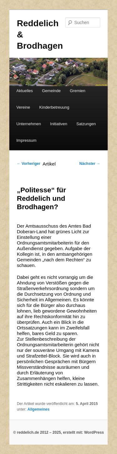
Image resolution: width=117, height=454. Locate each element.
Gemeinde (51, 90)
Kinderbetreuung (54, 107)
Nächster (89, 163)
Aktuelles (25, 90)
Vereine (23, 107)
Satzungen (86, 123)
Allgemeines (38, 409)
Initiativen (58, 123)
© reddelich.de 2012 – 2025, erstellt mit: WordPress (58, 432)
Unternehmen (29, 123)
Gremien (77, 90)
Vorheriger (28, 163)
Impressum (27, 140)
